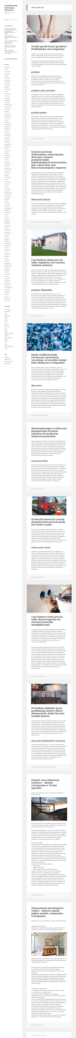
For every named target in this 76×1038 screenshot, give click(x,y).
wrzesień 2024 (7, 106)
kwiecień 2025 (7, 93)
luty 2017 (6, 258)
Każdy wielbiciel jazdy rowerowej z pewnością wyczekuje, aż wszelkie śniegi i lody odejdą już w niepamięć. (49, 358)
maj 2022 (6, 153)
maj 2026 (6, 69)
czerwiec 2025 (7, 89)
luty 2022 (6, 159)
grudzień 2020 (7, 190)
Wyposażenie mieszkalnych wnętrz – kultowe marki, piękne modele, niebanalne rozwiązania (47, 912)
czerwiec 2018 (7, 230)
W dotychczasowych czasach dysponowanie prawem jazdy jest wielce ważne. (48, 522)
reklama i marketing (8, 333)
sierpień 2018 (7, 225)
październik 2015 (8, 287)
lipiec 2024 (6, 111)
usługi (5, 344)
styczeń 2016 (7, 280)
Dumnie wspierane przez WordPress (39, 1035)
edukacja (6, 320)
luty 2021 (6, 186)
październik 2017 (8, 243)
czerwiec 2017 (7, 250)
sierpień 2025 (7, 85)
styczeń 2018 (7, 239)
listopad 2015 (7, 285)
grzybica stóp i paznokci (43, 90)
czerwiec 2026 (7, 67)
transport (6, 339)
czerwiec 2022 (7, 151)
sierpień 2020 (7, 197)
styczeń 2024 (7, 122)
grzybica (35, 72)
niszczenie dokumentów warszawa (48, 740)
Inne (5, 322)
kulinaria (6, 324)
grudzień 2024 (7, 100)
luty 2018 (6, 236)
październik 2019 (8, 208)
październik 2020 (8, 192)
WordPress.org (7, 363)
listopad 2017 (7, 241)
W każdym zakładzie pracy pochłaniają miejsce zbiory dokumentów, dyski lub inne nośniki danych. (47, 712)
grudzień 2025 (7, 80)
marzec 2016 (7, 278)
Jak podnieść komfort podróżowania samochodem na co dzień (11, 37)
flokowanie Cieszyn (40, 199)
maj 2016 (6, 276)
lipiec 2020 (6, 199)
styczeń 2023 (7, 140)
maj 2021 (6, 179)
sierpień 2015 (7, 291)
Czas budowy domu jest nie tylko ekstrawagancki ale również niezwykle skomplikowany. (47, 620)
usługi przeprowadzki (56, 222)
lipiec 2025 (6, 87)
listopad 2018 (7, 223)
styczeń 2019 (7, 219)
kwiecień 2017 (7, 254)
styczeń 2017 (7, 261)
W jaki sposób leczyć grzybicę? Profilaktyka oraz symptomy (49, 48)
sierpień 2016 (7, 269)
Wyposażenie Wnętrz (9, 346)
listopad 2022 (7, 142)
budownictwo (7, 315)
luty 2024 (6, 120)
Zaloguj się (6, 357)
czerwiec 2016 (7, 274)
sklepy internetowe (8, 337)
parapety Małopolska (41, 290)
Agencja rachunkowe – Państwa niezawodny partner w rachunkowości (10, 52)
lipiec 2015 (6, 294)
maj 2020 (6, 201)
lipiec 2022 (6, 148)
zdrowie (6, 348)
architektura (7, 309)
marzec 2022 (7, 157)
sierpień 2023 (7, 129)
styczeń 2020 (7, 206)
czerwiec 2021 (7, 177)
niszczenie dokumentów (50, 767)
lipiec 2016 (6, 272)
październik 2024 (8, 104)
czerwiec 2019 (7, 212)
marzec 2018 (7, 234)
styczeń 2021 (7, 188)
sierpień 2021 (7, 173)
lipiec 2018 (6, 228)
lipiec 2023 (6, 131)
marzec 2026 (7, 73)
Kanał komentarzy (8, 361)
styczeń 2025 (7, 98)
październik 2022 (8, 144)
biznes (5, 313)
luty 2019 (6, 217)
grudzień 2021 (7, 164)
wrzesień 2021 (7, 170)
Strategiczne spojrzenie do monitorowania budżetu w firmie (10, 47)
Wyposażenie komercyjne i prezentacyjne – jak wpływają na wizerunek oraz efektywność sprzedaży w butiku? (10, 31)
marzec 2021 (7, 184)
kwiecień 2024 (7, 115)
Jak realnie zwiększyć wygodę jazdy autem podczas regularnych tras (10, 42)
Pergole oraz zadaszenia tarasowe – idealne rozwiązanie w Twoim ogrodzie (45, 783)
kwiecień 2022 (7, 155)
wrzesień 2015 (7, 289)
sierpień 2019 (7, 210)
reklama (6, 331)
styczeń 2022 (7, 162)
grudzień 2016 (7, 263)
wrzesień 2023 (7, 126)
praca (5, 328)
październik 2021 (8, 168)
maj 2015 (6, 296)
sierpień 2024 (7, 109)
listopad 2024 (7, 102)
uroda (5, 342)
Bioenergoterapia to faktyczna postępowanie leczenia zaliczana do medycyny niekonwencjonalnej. (49, 432)
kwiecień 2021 (7, 181)
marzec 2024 (7, 118)
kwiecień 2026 (7, 71)
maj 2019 (6, 214)
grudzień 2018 (7, 221)
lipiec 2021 (6, 175)
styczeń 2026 (7, 78)
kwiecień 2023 (7, 135)
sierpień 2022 (7, 146)
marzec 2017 (7, 256)
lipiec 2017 (6, 247)
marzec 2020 (7, 203)
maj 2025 (6, 91)
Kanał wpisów (7, 359)
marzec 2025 (7, 96)
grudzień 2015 (7, 283)
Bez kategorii (7, 311)
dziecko (6, 317)
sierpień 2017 (7, 245)
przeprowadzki (48, 222)
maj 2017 (6, 252)
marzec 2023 (7, 137)
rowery (46, 415)
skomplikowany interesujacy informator (11, 7)
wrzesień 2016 (7, 267)
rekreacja (6, 335)
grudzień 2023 (7, 124)
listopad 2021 (7, 166)
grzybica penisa (39, 112)
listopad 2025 (7, 82)
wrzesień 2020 (7, 195)
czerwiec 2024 (7, 113)
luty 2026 (6, 76)
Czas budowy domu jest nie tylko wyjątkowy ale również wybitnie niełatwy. (48, 262)
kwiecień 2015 (7, 298)
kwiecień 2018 (7, 232)
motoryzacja (7, 326)
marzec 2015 (7, 300)
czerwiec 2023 (7, 133)
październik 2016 (8, 265)
